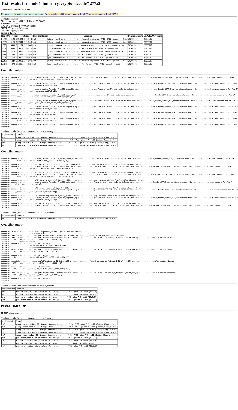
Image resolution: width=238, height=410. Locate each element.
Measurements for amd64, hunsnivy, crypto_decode (22, 14)
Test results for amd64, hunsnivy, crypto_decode (65, 14)
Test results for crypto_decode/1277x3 (102, 14)
